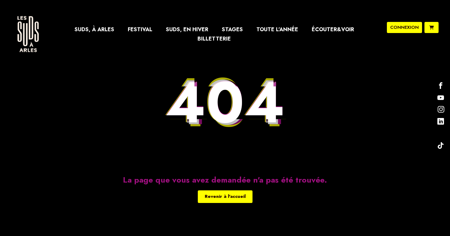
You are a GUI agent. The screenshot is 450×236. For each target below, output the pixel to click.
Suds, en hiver (187, 29)
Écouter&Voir (333, 29)
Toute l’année (277, 29)
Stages (232, 29)
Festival (140, 29)
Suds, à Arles (94, 29)
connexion (404, 27)
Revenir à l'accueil (225, 196)
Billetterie (214, 39)
